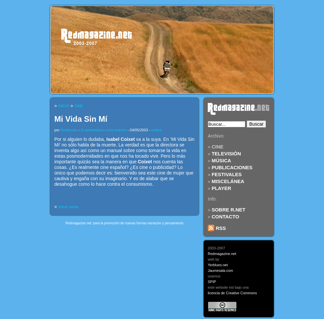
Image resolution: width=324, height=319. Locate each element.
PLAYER (221, 188)
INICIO (63, 106)
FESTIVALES (227, 174)
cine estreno (117, 130)
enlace (156, 130)
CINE (218, 146)
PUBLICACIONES (232, 167)
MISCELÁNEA (228, 181)
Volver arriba (68, 207)
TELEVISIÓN (226, 153)
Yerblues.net (218, 265)
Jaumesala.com (220, 270)
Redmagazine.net (222, 254)
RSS (217, 228)
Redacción (69, 130)
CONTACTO (225, 216)
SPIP (212, 282)
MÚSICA (221, 160)
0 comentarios (92, 130)
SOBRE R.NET (229, 209)
